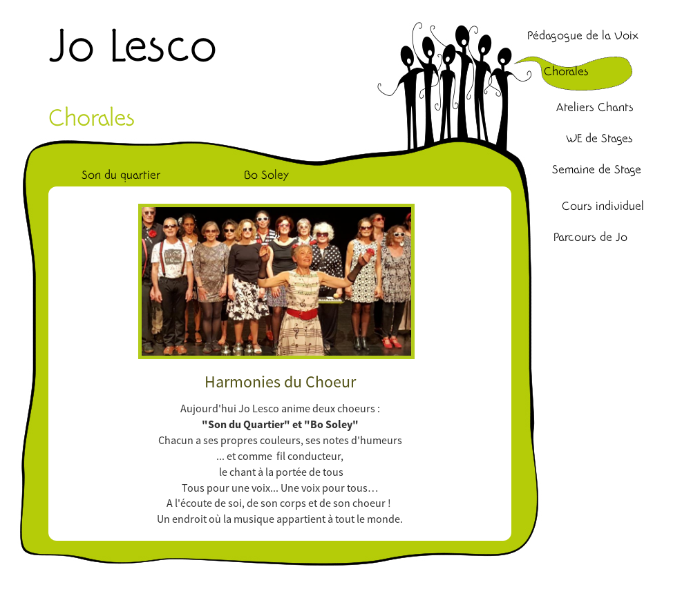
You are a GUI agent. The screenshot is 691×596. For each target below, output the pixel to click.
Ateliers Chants (595, 108)
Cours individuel (603, 206)
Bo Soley (266, 175)
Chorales (566, 72)
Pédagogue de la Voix (582, 36)
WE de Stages (599, 139)
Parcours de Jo (590, 237)
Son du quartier (121, 175)
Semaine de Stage (596, 170)
